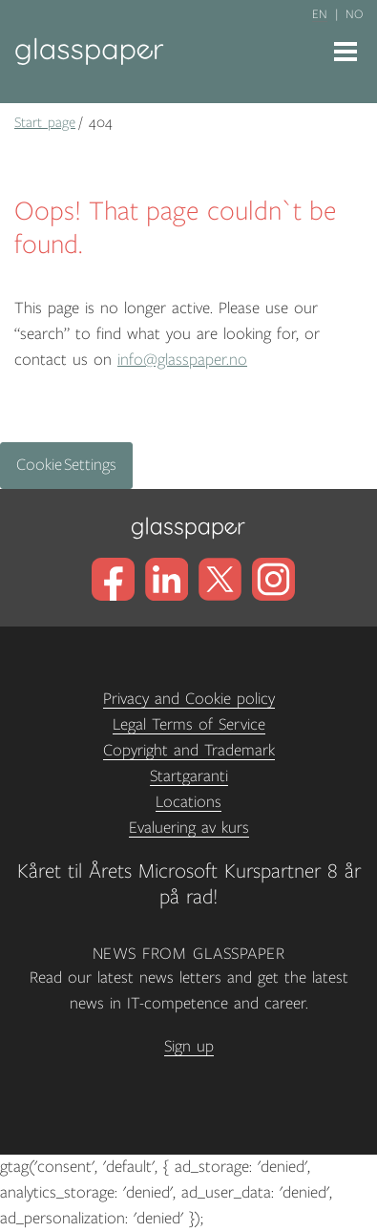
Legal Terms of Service (189, 724)
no (354, 14)
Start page (44, 122)
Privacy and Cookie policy (189, 699)
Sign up (189, 1046)
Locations (188, 802)
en (319, 14)
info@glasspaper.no (182, 360)
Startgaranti (189, 776)
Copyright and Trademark (189, 750)
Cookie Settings (66, 465)
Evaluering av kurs (189, 828)
